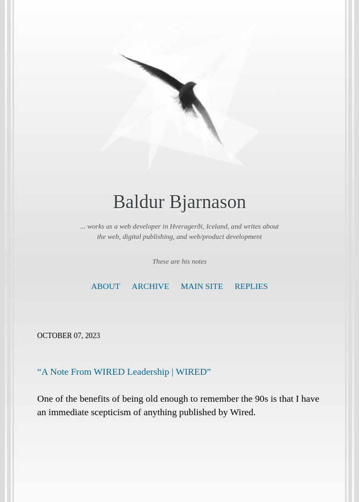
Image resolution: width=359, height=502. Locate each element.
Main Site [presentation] (202, 286)
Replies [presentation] (251, 286)
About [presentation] (105, 286)
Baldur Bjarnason (179, 201)
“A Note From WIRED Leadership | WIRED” (124, 371)
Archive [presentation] (150, 286)
